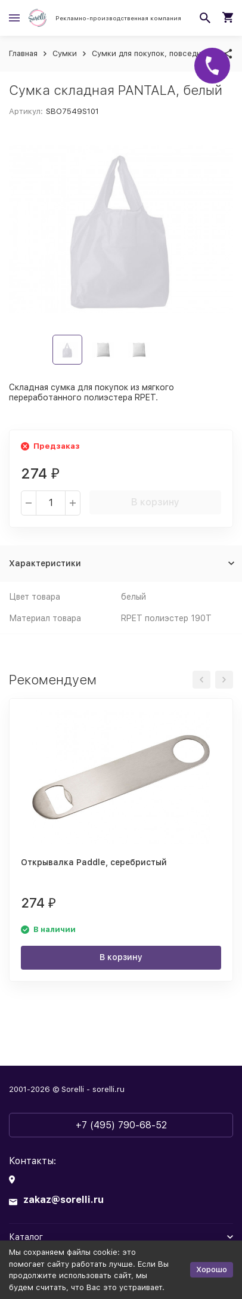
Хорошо (211, 1269)
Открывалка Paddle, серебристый (94, 862)
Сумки (64, 53)
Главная (23, 53)
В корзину (155, 502)
